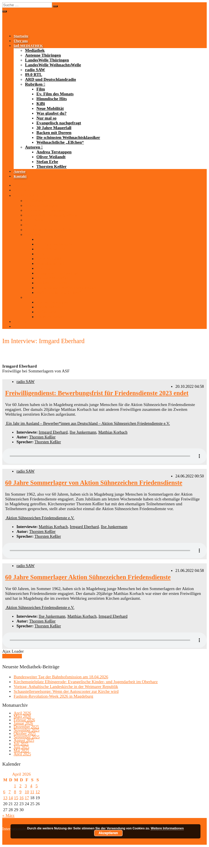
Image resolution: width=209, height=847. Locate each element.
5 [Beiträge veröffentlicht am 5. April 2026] (37, 786)
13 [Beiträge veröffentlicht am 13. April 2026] (5, 798)
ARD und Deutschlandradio (50, 79)
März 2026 (22, 716)
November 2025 (27, 730)
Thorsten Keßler (51, 166)
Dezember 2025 (26, 727)
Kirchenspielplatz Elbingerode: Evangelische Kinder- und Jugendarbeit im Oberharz (86, 681)
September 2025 (27, 737)
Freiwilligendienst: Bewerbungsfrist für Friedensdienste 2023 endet (97, 393)
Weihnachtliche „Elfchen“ (60, 142)
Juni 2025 (21, 747)
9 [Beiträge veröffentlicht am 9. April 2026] (20, 792)
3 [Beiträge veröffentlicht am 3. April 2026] (26, 786)
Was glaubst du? (51, 113)
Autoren (32, 147)
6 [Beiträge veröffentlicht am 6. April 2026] (4, 792)
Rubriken (34, 84)
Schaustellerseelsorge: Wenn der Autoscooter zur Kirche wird (66, 691)
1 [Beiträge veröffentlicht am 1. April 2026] (15, 786)
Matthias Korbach (113, 432)
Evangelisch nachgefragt (58, 123)
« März (8, 815)
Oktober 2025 (25, 733)
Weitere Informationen (167, 828)
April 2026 (22, 713)
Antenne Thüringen (43, 55)
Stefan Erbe (47, 161)
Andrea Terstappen (54, 152)
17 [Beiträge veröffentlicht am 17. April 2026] (27, 798)
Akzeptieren (108, 833)
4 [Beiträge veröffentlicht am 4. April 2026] (31, 786)
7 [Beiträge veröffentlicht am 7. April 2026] (10, 792)
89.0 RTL (33, 74)
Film (40, 89)
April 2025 (22, 754)
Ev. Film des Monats (55, 94)
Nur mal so (46, 118)
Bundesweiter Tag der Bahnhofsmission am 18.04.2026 (61, 677)
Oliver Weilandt (50, 156)
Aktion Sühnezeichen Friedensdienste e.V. (40, 518)
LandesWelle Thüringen (47, 60)
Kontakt (20, 176)
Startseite (21, 36)
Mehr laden (12, 656)
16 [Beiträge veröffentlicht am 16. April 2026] (21, 798)
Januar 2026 (23, 723)
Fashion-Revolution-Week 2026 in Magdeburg (53, 696)
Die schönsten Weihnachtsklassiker (68, 137)
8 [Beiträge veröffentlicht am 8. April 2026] (15, 792)
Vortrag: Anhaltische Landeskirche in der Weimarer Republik (66, 686)
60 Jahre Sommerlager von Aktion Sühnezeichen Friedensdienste (93, 482)
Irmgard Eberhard (53, 432)
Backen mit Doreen (53, 132)
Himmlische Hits (51, 98)
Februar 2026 (24, 720)
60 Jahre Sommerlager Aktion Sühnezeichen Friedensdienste (88, 577)
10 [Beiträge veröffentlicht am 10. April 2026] (27, 792)
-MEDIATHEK (28, 46)
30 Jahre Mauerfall (53, 127)
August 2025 (24, 740)
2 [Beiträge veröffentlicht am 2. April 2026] (20, 786)
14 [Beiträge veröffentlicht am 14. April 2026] (11, 798)
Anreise (20, 172)
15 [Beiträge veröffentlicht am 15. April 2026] (16, 798)
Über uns (21, 41)
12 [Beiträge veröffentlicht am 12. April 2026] (38, 792)
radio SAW (35, 69)
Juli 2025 (21, 744)
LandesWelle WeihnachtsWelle (53, 65)
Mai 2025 (21, 751)
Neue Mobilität (50, 108)
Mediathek (35, 50)
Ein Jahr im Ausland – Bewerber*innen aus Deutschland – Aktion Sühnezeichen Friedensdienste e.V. (87, 423)
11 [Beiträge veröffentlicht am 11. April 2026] (32, 792)
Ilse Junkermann (83, 432)
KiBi (40, 103)
